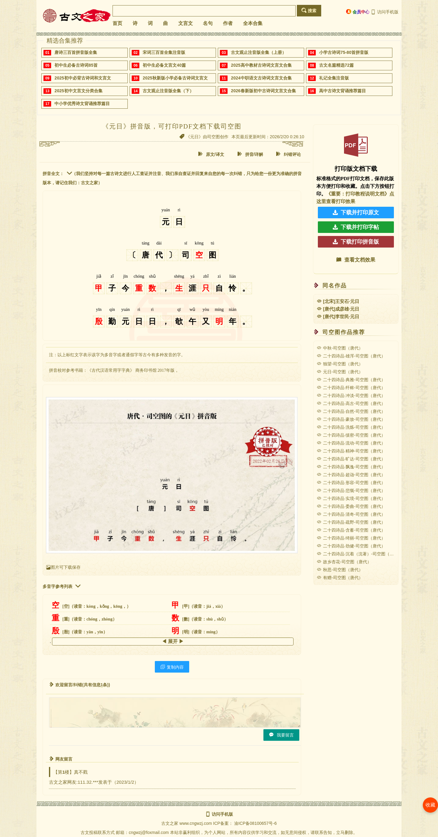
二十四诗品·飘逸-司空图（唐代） (351, 466)
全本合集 (252, 23)
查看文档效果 (355, 260)
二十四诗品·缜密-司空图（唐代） (351, 435)
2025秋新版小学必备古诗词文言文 (175, 78)
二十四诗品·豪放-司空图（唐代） (351, 419)
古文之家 (169, 823)
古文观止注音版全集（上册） (258, 52)
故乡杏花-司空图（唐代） (344, 561)
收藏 (430, 804)
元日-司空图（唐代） (340, 371)
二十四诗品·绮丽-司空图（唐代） (351, 538)
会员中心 (358, 11)
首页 (117, 23)
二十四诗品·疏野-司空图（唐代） (351, 522)
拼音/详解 (250, 154)
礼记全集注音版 (334, 78)
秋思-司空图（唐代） (340, 569)
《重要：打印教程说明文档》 (357, 193)
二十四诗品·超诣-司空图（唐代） (351, 474)
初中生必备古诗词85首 (76, 65)
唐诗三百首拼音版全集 (75, 52)
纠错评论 (288, 154)
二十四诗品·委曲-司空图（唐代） (351, 506)
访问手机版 (384, 11)
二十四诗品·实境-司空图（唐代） (351, 498)
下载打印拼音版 (356, 242)
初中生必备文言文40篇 (164, 65)
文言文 (185, 23)
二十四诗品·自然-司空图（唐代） (351, 411)
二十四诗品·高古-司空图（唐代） (351, 403)
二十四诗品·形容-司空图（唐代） (351, 482)
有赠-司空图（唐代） (340, 577)
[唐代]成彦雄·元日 (338, 308)
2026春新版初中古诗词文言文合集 (263, 90)
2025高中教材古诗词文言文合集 (261, 65)
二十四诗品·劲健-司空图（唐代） (351, 545)
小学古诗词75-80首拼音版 (343, 52)
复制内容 (172, 667)
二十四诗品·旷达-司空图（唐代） (351, 458)
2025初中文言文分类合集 (78, 90)
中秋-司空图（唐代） (340, 348)
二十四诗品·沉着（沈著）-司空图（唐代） (359, 553)
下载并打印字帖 (356, 227)
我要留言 (281, 734)
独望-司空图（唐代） (340, 363)
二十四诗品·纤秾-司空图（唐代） (351, 387)
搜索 (308, 10)
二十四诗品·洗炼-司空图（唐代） (351, 427)
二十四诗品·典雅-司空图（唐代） (351, 379)
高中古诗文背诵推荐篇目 (342, 90)
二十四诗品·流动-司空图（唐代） (351, 443)
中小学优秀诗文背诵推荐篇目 (82, 103)
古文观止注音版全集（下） (168, 90)
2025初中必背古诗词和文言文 (82, 78)
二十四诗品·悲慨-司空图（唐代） (351, 490)
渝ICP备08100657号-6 (255, 823)
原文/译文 (211, 154)
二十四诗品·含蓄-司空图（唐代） (351, 530)
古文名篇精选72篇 (336, 65)
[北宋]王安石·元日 (338, 301)
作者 (228, 23)
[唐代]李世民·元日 (338, 316)
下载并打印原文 (356, 212)
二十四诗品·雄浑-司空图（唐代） (351, 355)
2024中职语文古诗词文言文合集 (261, 78)
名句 (208, 23)
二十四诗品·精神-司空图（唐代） (351, 450)
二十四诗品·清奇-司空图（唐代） (351, 514)
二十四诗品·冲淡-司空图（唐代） (351, 395)
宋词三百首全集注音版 (164, 52)
